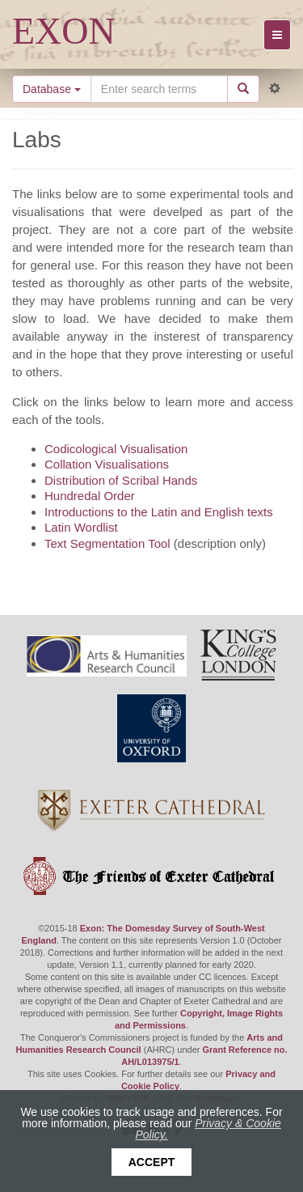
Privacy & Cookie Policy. (207, 1129)
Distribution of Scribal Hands (120, 480)
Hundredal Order (89, 496)
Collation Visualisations (106, 464)
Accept (151, 1162)
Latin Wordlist (81, 527)
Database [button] (52, 89)
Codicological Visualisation (115, 449)
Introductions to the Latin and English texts (158, 512)
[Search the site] (159, 89)
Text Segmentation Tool (107, 543)
